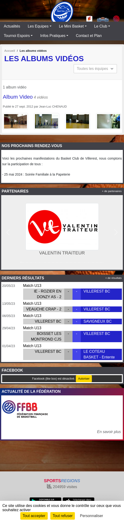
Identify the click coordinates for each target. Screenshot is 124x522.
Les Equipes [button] (38, 26)
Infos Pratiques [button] (52, 36)
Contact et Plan (89, 36)
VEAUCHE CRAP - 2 (43, 309)
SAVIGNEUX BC (98, 321)
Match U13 (32, 286)
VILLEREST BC (97, 291)
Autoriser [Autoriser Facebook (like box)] (84, 378)
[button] (8, 232)
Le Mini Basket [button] (71, 26)
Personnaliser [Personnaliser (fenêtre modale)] (91, 516)
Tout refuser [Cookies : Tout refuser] (63, 516)
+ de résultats (113, 278)
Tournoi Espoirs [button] (17, 36)
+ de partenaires (112, 191)
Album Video (18, 97)
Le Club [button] (100, 26)
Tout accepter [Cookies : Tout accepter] (34, 516)
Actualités (12, 26)
